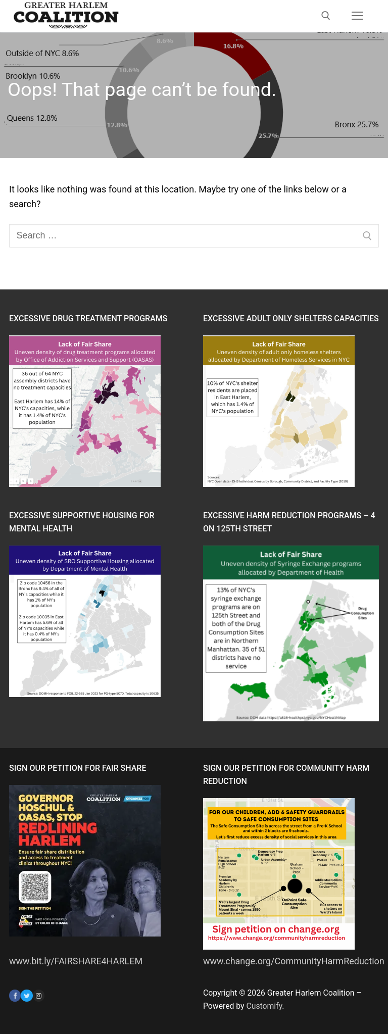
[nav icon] (357, 16)
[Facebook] (15, 995)
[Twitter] (26, 995)
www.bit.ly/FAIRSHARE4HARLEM (75, 961)
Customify (264, 1006)
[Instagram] (38, 995)
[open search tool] (325, 15)
